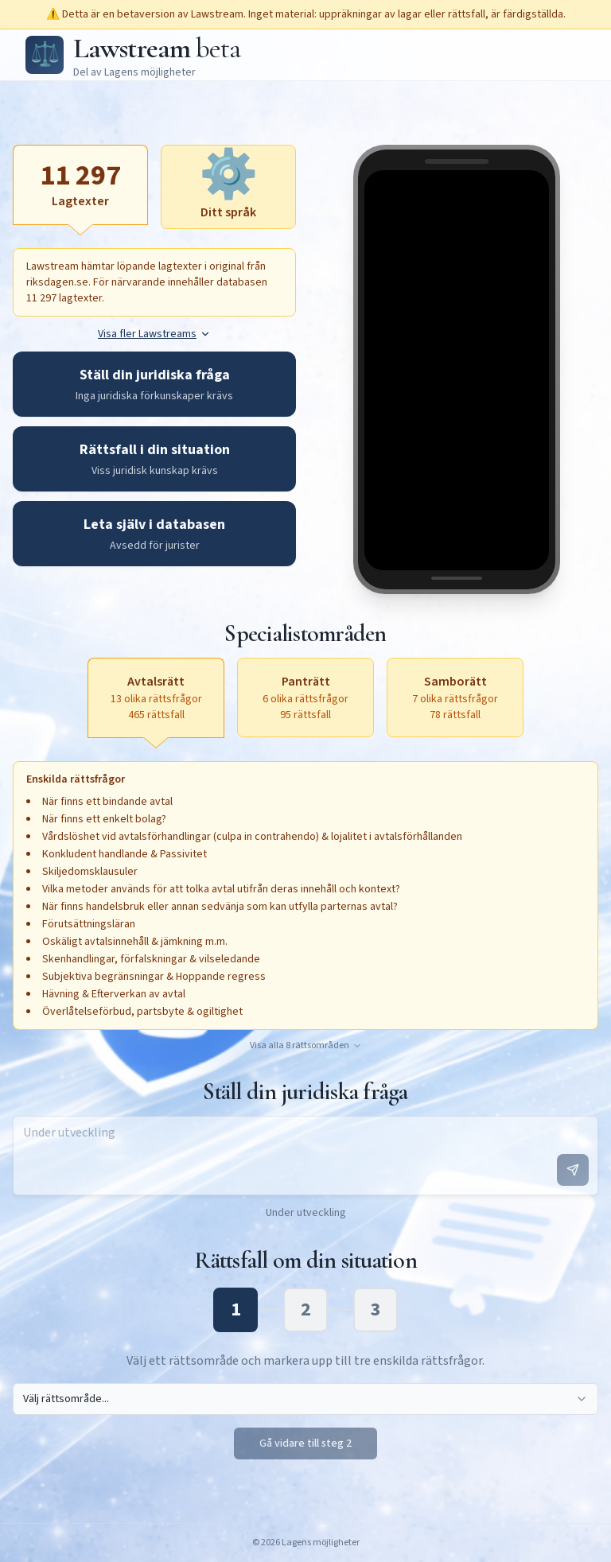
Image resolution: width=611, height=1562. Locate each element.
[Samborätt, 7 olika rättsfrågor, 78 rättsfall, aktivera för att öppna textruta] (455, 697)
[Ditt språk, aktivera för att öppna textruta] (228, 187)
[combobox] (305, 1399)
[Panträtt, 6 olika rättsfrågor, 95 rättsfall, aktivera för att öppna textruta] (305, 697)
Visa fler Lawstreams (154, 334)
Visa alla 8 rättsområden (306, 1045)
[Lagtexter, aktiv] (80, 184)
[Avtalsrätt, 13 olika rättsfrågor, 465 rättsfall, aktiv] (156, 697)
